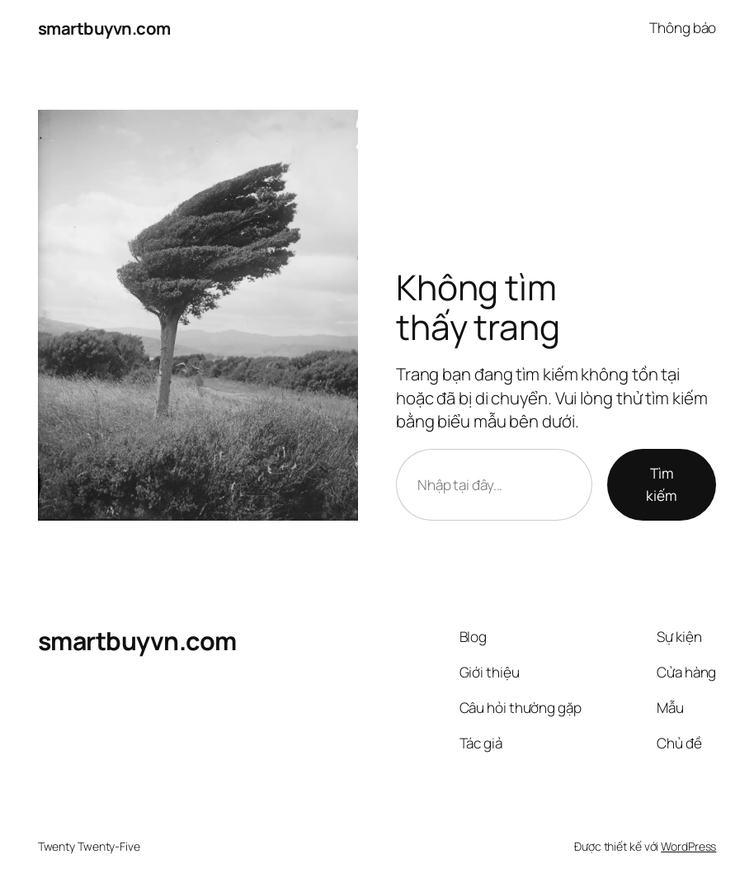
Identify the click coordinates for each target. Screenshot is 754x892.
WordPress (688, 846)
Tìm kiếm (661, 484)
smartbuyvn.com (104, 28)
